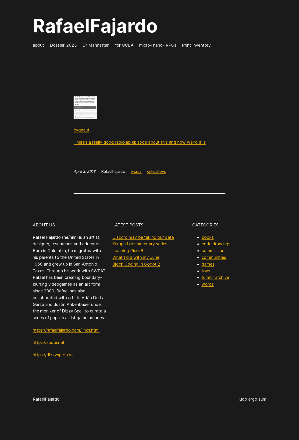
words (136, 171)
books (208, 237)
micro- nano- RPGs (157, 45)
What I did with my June (135, 257)
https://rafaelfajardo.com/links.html (66, 330)
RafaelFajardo (95, 25)
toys (206, 270)
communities (214, 257)
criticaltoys (156, 171)
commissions (214, 250)
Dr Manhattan (96, 45)
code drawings (216, 243)
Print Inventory (196, 45)
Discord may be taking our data (143, 237)
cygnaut (81, 130)
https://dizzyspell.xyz (53, 354)
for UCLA (124, 45)
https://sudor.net (48, 342)
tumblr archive (215, 277)
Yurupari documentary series (139, 243)
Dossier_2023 (63, 45)
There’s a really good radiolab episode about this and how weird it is (140, 142)
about (38, 45)
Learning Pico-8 (127, 250)
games (208, 264)
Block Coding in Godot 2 (136, 264)
